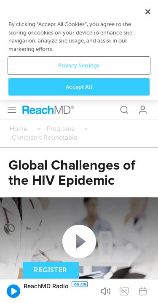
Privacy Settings (78, 269)
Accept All (79, 290)
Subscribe (88, 196)
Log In (143, 10)
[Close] (148, 215)
